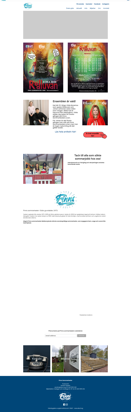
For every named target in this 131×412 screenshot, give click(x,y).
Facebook (97, 3)
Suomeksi (89, 3)
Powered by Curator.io (86, 314)
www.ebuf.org (78, 407)
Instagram (105, 3)
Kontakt (106, 7)
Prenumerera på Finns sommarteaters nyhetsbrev (65, 330)
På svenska (80, 3)
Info (86, 7)
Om (99, 7)
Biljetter (93, 7)
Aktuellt (79, 7)
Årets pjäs (70, 7)
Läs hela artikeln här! (65, 131)
